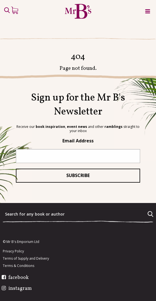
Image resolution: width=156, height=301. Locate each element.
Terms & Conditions (18, 265)
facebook (18, 277)
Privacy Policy (13, 251)
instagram (20, 288)
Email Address (78, 141)
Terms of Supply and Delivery (26, 258)
